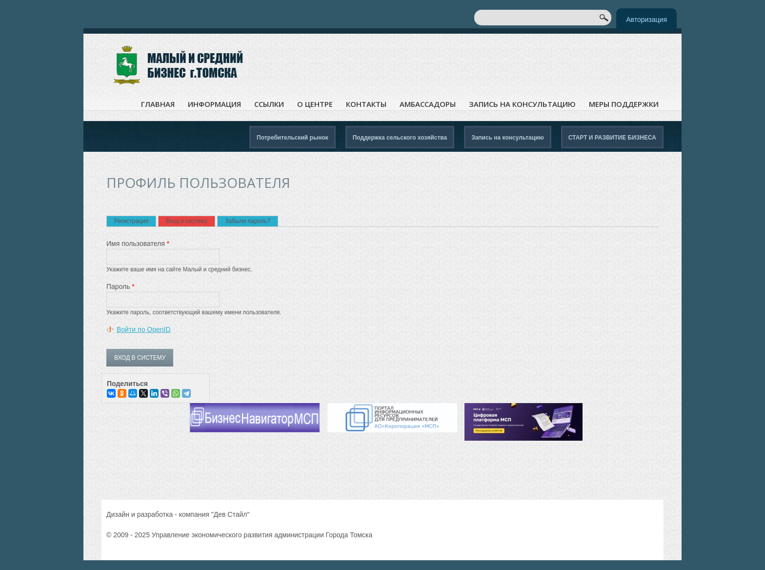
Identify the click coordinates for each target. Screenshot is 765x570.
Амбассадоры (428, 104)
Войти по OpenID (144, 329)
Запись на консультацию (522, 104)
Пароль (120, 286)
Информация (214, 104)
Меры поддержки (624, 104)
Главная (158, 104)
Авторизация (646, 19)
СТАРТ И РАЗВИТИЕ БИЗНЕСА (612, 137)
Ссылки (269, 104)
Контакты (366, 104)
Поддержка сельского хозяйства (400, 137)
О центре (315, 104)
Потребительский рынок (292, 137)
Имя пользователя (137, 243)
